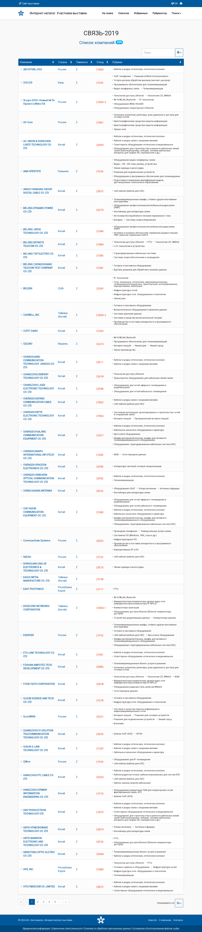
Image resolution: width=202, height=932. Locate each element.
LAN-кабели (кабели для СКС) (129, 191)
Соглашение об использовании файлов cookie (155, 928)
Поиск (176, 13)
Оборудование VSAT (124, 488)
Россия (62, 69)
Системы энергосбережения (141, 220)
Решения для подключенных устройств (134, 172)
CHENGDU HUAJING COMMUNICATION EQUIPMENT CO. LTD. (34, 435)
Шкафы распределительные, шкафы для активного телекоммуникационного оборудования (140, 439)
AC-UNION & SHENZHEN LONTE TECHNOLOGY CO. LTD (37, 145)
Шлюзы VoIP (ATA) (123, 734)
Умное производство (125, 350)
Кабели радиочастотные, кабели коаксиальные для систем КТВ (147, 774)
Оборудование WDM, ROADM (128, 104)
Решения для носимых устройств (152, 715)
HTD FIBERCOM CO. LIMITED (39, 886)
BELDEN (27, 288)
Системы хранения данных (128, 314)
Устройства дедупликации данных (132, 618)
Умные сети (120, 129)
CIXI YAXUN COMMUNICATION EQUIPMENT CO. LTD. (34, 512)
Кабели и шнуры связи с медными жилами (136, 140)
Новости (152, 920)
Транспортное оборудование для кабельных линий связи (143, 378)
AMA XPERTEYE (32, 171)
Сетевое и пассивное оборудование (132, 265)
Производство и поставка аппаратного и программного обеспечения (142, 323)
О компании (165, 920)
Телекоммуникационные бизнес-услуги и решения (140, 663)
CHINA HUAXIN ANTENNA (37, 490)
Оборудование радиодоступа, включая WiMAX (138, 687)
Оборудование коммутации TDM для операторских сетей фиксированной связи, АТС (143, 791)
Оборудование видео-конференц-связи (134, 160)
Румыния (63, 171)
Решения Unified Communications (151, 76)
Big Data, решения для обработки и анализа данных (140, 270)
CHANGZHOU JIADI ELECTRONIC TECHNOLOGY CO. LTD (38, 388)
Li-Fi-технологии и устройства (129, 246)
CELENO (27, 343)
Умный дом (120, 298)
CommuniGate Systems (36, 540)
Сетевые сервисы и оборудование (131, 867)
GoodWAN (29, 716)
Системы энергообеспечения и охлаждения (136, 257)
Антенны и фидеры (169, 488)
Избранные (141, 13)
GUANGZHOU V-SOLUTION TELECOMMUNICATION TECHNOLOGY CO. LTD (38, 734)
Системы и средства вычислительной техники (138, 318)
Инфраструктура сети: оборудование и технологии (140, 294)
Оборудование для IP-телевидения (132, 759)
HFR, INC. (28, 869)
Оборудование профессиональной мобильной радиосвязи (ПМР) (144, 206)
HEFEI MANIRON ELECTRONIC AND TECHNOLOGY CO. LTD (35, 842)
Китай (61, 144)
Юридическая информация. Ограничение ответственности (52, 928)
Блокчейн (119, 723)
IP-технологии (146, 99)
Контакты (178, 920)
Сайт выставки (29, 3)
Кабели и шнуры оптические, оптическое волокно (139, 69)
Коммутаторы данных (165, 618)
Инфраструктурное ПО (125, 539)
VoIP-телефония (122, 76)
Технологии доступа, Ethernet (129, 95)
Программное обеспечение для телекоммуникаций (140, 84)
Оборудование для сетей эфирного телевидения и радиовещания (140, 386)
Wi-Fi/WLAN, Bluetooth (125, 99)
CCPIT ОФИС (30, 330)
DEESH (27, 557)
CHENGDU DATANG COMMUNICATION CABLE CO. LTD (37, 402)
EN (174, 3)
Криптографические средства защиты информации (140, 121)
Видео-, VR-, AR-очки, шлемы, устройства (135, 164)
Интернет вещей (122, 345)
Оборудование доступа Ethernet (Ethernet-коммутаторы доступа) (142, 612)
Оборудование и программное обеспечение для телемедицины (147, 176)
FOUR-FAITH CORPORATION (39, 684)
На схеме (107, 13)
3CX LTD (27, 82)
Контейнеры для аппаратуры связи (132, 211)
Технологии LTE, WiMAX (159, 95)
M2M (116, 454)
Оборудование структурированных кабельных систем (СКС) (145, 444)
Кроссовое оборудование (127, 434)
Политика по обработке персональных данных (107, 928)
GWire (26, 761)
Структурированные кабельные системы (135, 253)
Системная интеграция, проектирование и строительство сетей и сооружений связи (147, 413)
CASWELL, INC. (31, 314)
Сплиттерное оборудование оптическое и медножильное (143, 144)
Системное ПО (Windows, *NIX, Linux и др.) (135, 535)
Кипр (61, 82)
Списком (123, 13)
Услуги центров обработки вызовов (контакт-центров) (142, 80)
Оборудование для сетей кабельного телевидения (140, 391)
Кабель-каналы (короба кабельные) (132, 783)
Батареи (118, 220)
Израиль (63, 343)
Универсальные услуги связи (156, 531)
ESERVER (28, 635)
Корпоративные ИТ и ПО (126, 549)
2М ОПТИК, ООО (32, 69)
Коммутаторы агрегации (126, 607)
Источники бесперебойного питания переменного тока (142, 216)
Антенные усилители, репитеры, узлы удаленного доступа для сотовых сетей (146, 116)
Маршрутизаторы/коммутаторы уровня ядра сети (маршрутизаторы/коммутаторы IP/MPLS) (139, 602)
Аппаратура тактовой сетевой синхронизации (137, 466)
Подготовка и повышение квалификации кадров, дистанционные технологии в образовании (139, 181)
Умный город (156, 345)
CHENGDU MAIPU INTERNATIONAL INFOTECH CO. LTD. (38, 455)
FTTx (150, 242)
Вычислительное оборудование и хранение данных (140, 309)
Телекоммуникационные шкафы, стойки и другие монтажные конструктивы (145, 200)
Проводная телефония (125, 531)
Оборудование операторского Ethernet (134, 108)
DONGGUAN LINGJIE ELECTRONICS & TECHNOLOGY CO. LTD (35, 567)
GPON (139, 734)
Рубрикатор (160, 13)
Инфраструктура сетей (125, 290)
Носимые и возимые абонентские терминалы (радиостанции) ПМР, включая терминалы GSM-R (146, 234)
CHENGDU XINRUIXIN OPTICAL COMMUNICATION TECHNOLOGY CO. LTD (38, 478)
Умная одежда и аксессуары (129, 168)
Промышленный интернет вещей (152, 418)
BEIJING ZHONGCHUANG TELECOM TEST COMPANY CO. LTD (38, 268)
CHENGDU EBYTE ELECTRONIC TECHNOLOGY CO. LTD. (38, 416)
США (61, 288)
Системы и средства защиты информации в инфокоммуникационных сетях (137, 710)
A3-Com (28, 122)
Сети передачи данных (134, 454)
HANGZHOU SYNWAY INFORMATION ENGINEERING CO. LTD (35, 793)
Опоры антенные (147, 488)
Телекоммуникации (153, 88)
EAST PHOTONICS (33, 589)
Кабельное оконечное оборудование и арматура (139, 430)
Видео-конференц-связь (126, 88)
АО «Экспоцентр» (35, 920)
